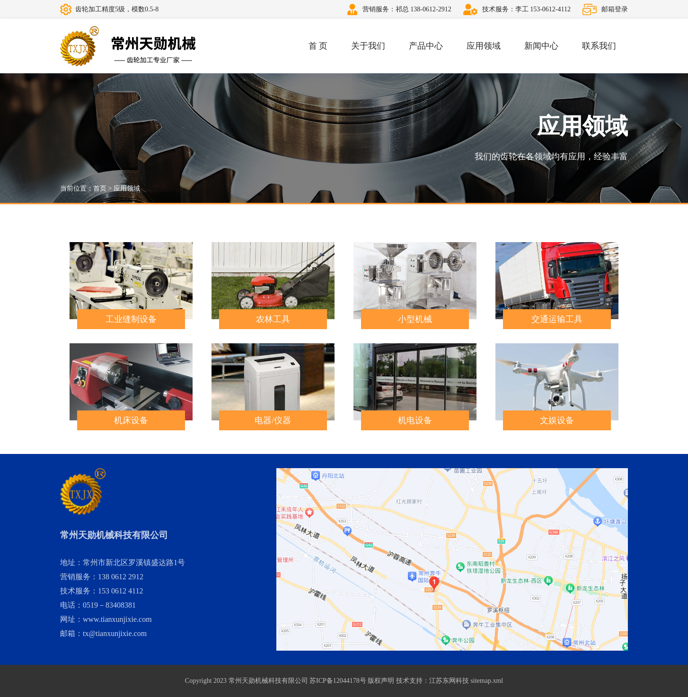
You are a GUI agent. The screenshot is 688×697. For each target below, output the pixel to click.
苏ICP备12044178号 (337, 680)
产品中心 (426, 46)
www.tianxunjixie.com (117, 619)
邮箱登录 (614, 9)
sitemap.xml (486, 680)
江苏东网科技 (449, 680)
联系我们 (599, 46)
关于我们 (368, 46)
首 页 (318, 46)
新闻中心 (541, 46)
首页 (99, 188)
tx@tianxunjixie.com (115, 633)
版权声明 (381, 680)
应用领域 (484, 46)
